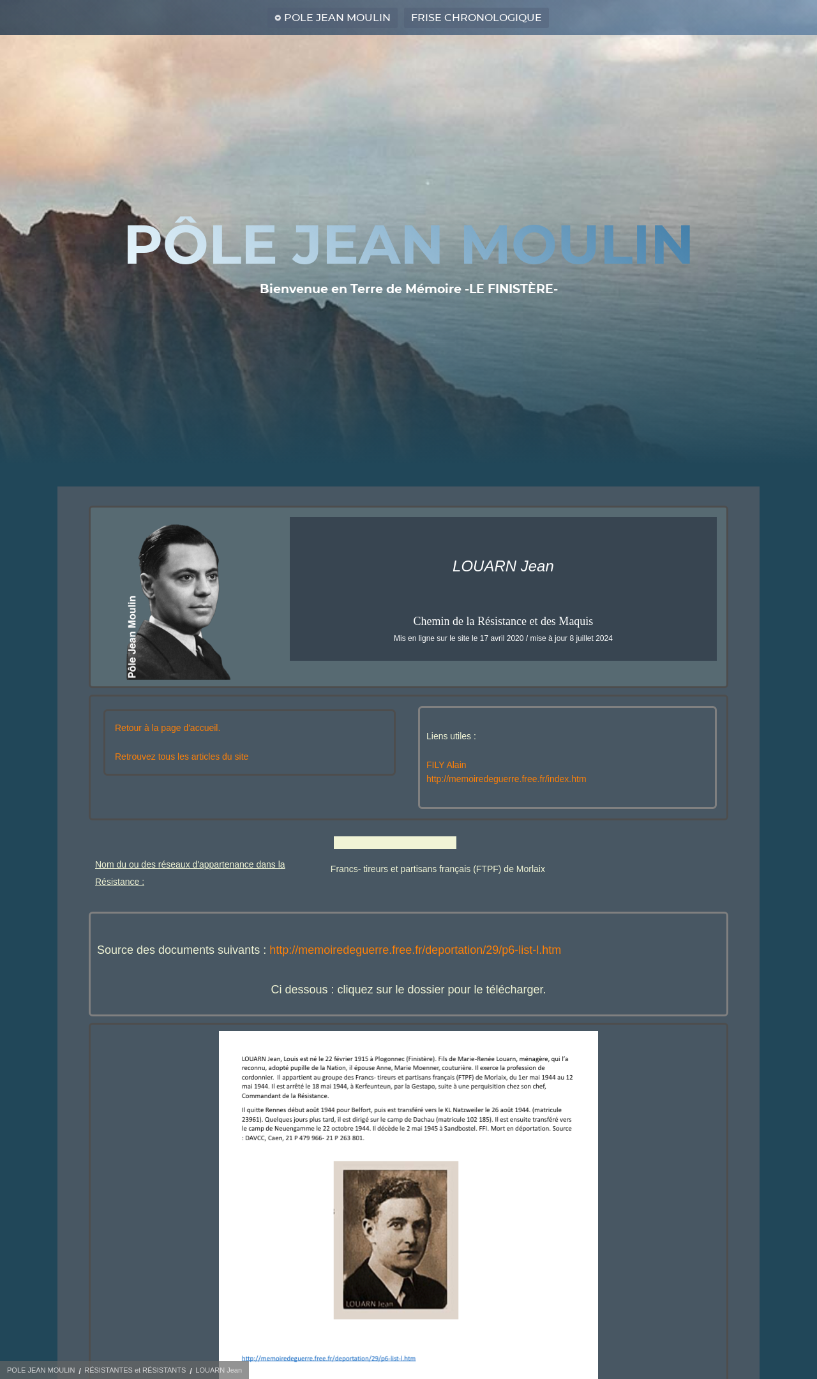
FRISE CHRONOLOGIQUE (476, 18)
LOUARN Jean (218, 1370)
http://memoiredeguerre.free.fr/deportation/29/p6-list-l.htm (415, 950)
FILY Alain (446, 765)
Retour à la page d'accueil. (167, 728)
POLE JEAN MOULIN (337, 18)
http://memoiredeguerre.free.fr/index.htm (506, 779)
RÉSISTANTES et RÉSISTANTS (135, 1370)
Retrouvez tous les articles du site (181, 756)
